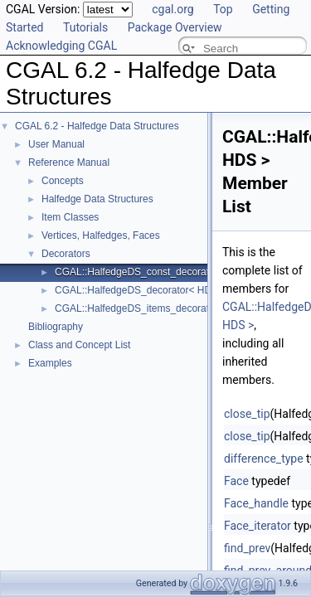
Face (236, 481)
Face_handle (256, 503)
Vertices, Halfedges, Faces (100, 235)
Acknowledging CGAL (61, 45)
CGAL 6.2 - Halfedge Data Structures (97, 126)
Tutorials (85, 27)
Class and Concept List (79, 345)
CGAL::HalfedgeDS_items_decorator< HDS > (155, 308)
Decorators (65, 254)
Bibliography (55, 326)
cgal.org (172, 9)
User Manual (56, 144)
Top (223, 9)
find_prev (247, 548)
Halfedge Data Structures (97, 199)
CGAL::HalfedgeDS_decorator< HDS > (140, 290)
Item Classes (70, 217)
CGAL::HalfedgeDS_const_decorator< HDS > (155, 272)
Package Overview (175, 27)
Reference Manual (68, 162)
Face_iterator (257, 525)
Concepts (62, 181)
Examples (50, 363)
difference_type (264, 458)
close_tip (247, 413)
